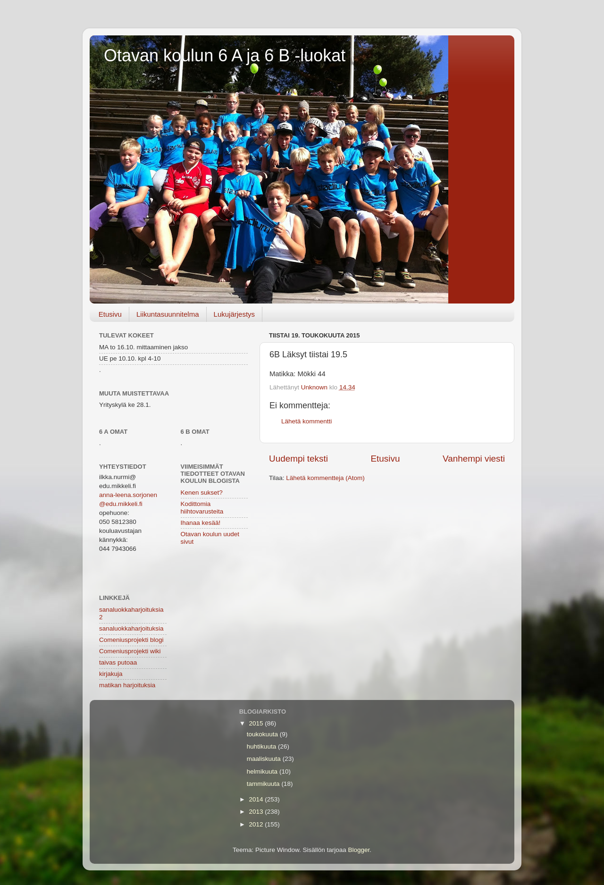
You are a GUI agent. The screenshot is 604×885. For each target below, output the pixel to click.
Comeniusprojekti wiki (130, 651)
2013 (257, 811)
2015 (257, 723)
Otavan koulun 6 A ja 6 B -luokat (224, 55)
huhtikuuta (262, 746)
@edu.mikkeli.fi (121, 503)
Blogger (359, 849)
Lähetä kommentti (306, 421)
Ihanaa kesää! (201, 522)
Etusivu (110, 314)
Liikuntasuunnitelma (167, 314)
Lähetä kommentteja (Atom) (325, 477)
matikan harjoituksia (127, 685)
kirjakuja (111, 673)
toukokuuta (263, 734)
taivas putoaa (118, 662)
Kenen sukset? (202, 492)
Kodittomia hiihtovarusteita (202, 507)
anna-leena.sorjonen (128, 494)
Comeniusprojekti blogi (131, 639)
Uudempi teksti (298, 459)
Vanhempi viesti (474, 459)
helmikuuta (263, 771)
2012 (257, 824)
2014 (257, 799)
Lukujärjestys (234, 314)
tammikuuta (264, 783)
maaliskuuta (265, 758)
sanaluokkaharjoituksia (131, 628)
